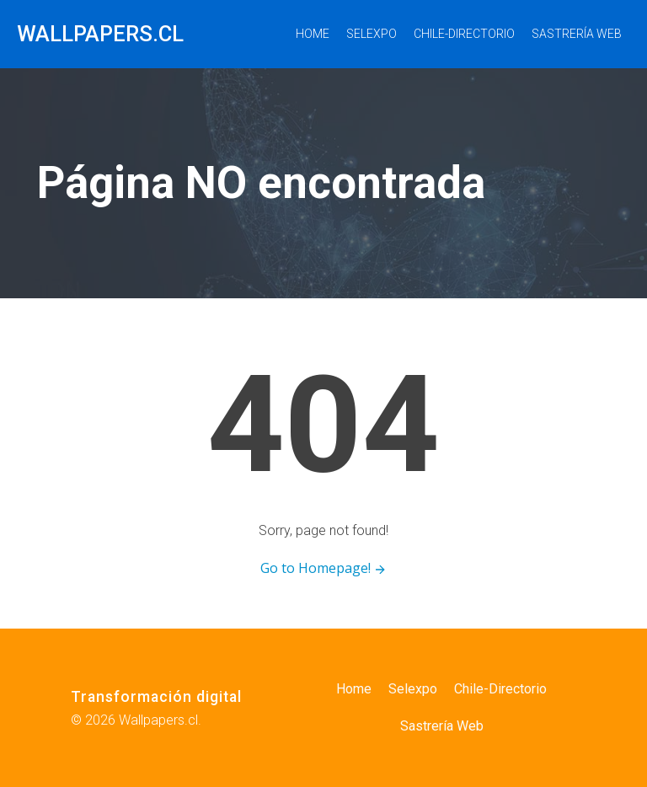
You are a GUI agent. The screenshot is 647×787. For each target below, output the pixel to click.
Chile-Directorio (464, 33)
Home (312, 33)
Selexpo (371, 33)
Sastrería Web (577, 33)
